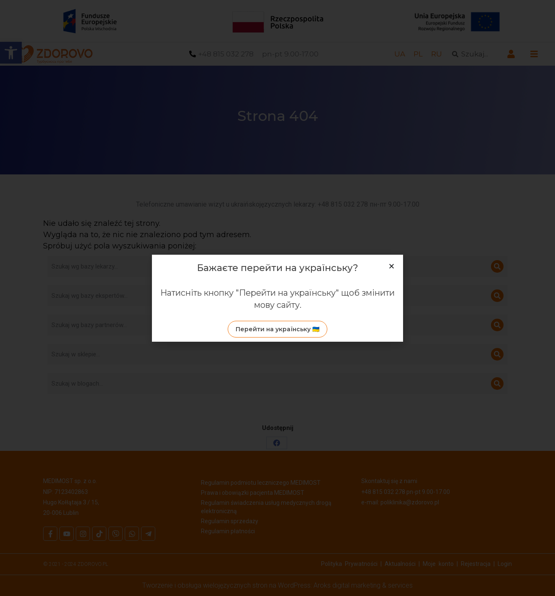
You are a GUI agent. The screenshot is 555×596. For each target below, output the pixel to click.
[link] (277, 329)
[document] (277, 298)
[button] (391, 266)
